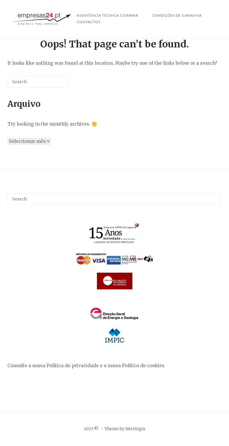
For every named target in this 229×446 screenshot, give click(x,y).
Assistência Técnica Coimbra (107, 15)
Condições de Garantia (177, 15)
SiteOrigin (135, 428)
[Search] (54, 84)
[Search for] (37, 81)
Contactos (88, 22)
